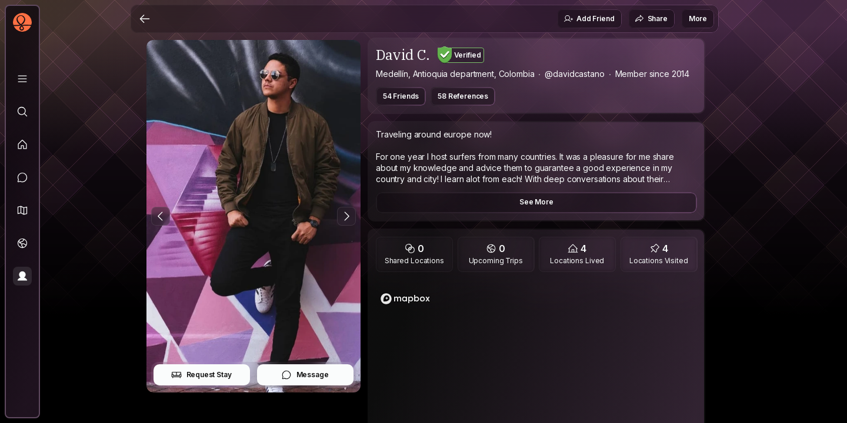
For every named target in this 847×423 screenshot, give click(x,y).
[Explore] (22, 111)
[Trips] (22, 243)
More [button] (698, 18)
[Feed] (22, 144)
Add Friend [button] (588, 19)
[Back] (144, 18)
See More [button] (536, 201)
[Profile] (22, 276)
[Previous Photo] (160, 216)
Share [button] (651, 19)
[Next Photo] (346, 216)
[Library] (22, 78)
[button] (22, 210)
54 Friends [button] (401, 96)
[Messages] (22, 177)
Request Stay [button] (201, 375)
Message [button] (305, 375)
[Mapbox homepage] (405, 299)
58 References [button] (463, 96)
